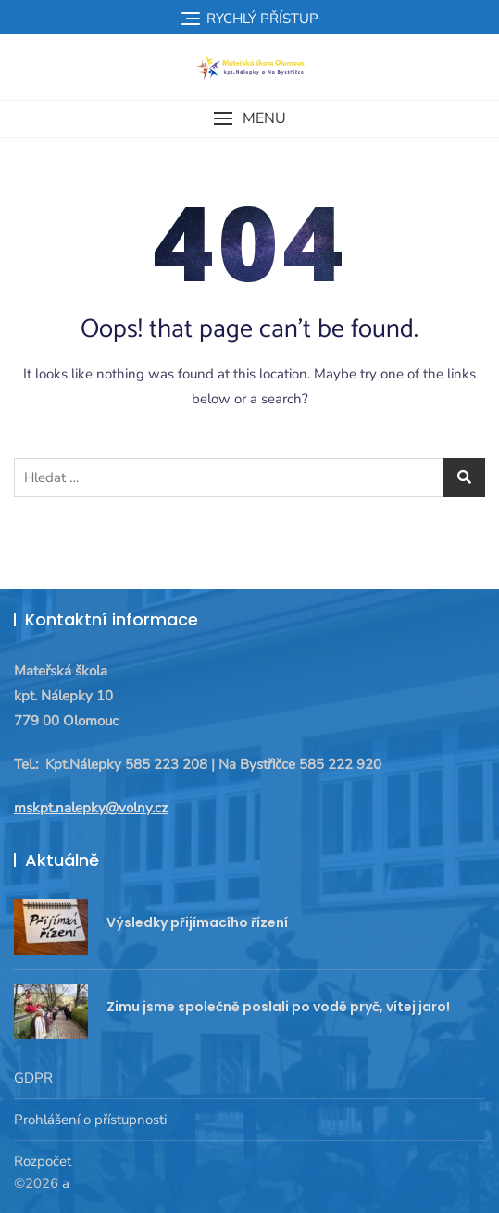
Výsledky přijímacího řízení (197, 922)
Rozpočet (42, 1161)
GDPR (33, 1078)
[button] (249, 119)
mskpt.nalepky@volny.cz (91, 807)
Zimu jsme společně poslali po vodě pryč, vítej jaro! (278, 1006)
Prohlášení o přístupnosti (90, 1119)
